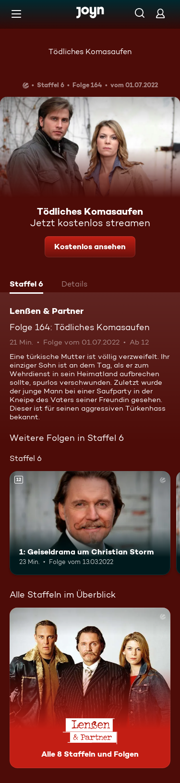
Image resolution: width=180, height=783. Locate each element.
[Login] (160, 13)
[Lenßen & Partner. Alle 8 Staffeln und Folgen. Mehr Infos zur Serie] (90, 688)
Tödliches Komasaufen (90, 51)
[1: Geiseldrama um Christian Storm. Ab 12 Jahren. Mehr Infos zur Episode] (90, 523)
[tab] (26, 285)
